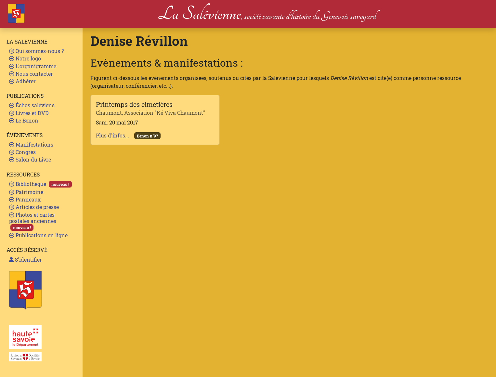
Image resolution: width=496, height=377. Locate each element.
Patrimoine (26, 191)
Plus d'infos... (112, 135)
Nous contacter (31, 73)
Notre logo (25, 58)
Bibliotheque (40, 184)
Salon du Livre (30, 159)
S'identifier (25, 259)
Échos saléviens (32, 105)
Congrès (22, 152)
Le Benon (23, 120)
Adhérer (22, 81)
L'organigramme (32, 66)
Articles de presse (34, 206)
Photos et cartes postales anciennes (32, 221)
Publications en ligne (38, 235)
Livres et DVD (29, 113)
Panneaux (25, 199)
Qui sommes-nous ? (36, 50)
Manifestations (31, 144)
